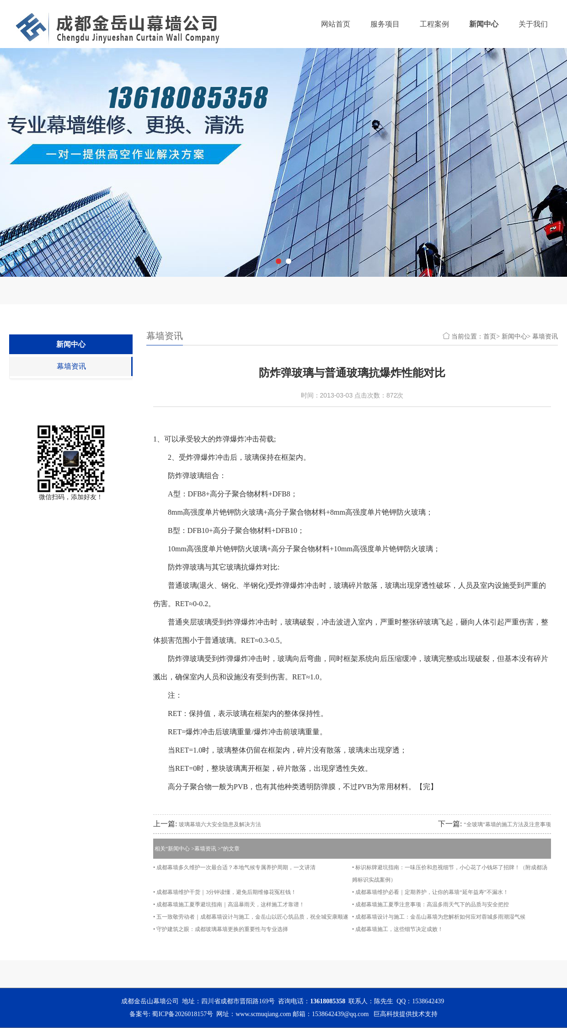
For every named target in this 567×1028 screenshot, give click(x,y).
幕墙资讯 (71, 366)
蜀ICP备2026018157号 (182, 1014)
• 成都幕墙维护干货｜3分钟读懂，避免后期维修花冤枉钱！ (224, 892)
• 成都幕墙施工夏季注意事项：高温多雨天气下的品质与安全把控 (430, 904)
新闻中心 (483, 24)
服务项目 (385, 24)
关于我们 (533, 24)
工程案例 (434, 24)
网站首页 (335, 24)
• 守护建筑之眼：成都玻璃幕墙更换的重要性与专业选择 (220, 929)
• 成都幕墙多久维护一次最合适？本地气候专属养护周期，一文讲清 (234, 867)
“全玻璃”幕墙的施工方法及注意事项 (507, 824)
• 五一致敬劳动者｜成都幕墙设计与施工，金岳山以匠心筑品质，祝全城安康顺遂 (250, 917)
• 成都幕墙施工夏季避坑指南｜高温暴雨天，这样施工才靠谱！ (229, 904)
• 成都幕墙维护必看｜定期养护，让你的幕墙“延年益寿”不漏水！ (430, 892)
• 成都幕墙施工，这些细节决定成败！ (397, 929)
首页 (489, 336)
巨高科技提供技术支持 (406, 1014)
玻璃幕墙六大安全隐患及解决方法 (220, 824)
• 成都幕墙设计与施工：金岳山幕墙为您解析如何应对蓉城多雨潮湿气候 (438, 917)
